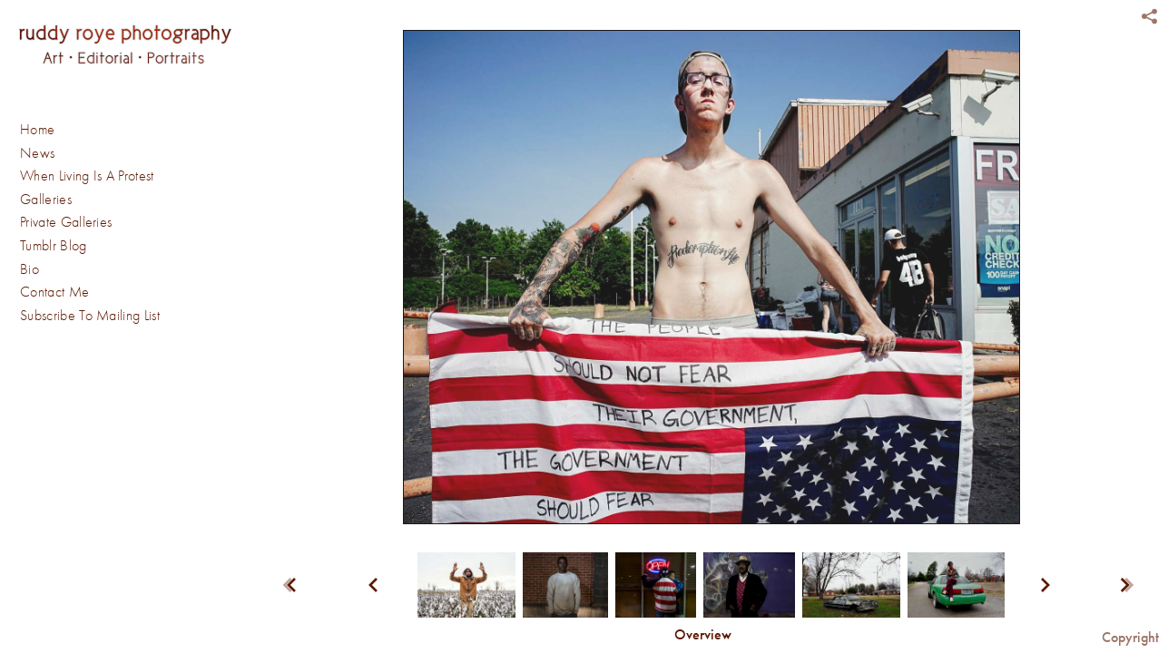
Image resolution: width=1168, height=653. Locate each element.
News (37, 153)
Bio (29, 269)
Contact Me (54, 292)
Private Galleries (66, 222)
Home (37, 130)
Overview (702, 634)
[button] (702, 635)
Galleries (55, 200)
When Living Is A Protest (87, 176)
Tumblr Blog (53, 246)
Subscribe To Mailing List (90, 315)
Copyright (1130, 637)
